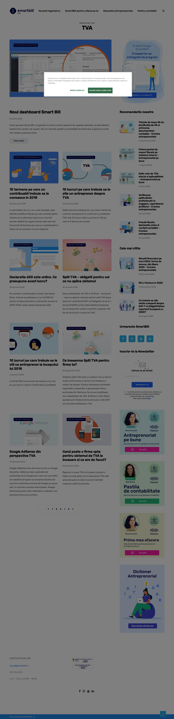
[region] (88, 84)
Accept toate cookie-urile (100, 90)
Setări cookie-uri (77, 90)
